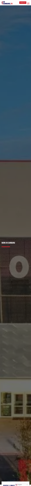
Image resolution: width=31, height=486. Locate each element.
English (18, 485)
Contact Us (23, 2)
